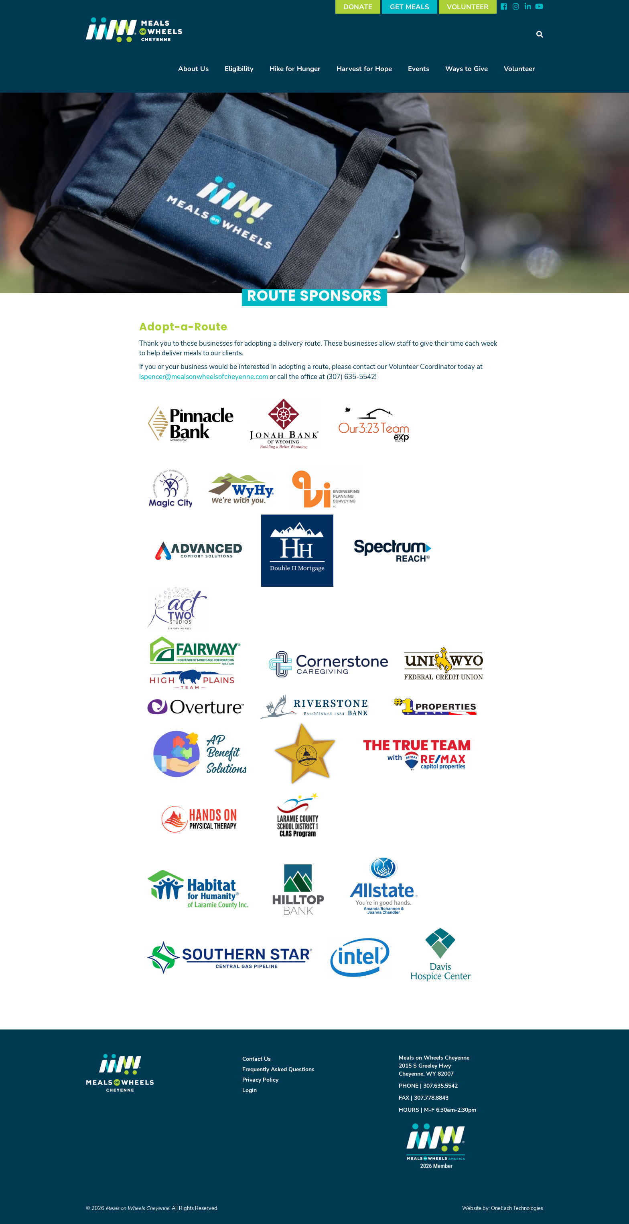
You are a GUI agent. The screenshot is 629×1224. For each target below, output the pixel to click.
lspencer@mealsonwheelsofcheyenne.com (203, 376)
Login (249, 1090)
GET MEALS (409, 6)
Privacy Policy (260, 1079)
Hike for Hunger (295, 68)
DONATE (357, 6)
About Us (193, 68)
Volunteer (519, 68)
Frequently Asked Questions (278, 1069)
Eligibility (239, 68)
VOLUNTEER (468, 6)
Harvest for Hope (364, 68)
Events (418, 68)
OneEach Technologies (517, 1207)
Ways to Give (466, 68)
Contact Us (256, 1058)
